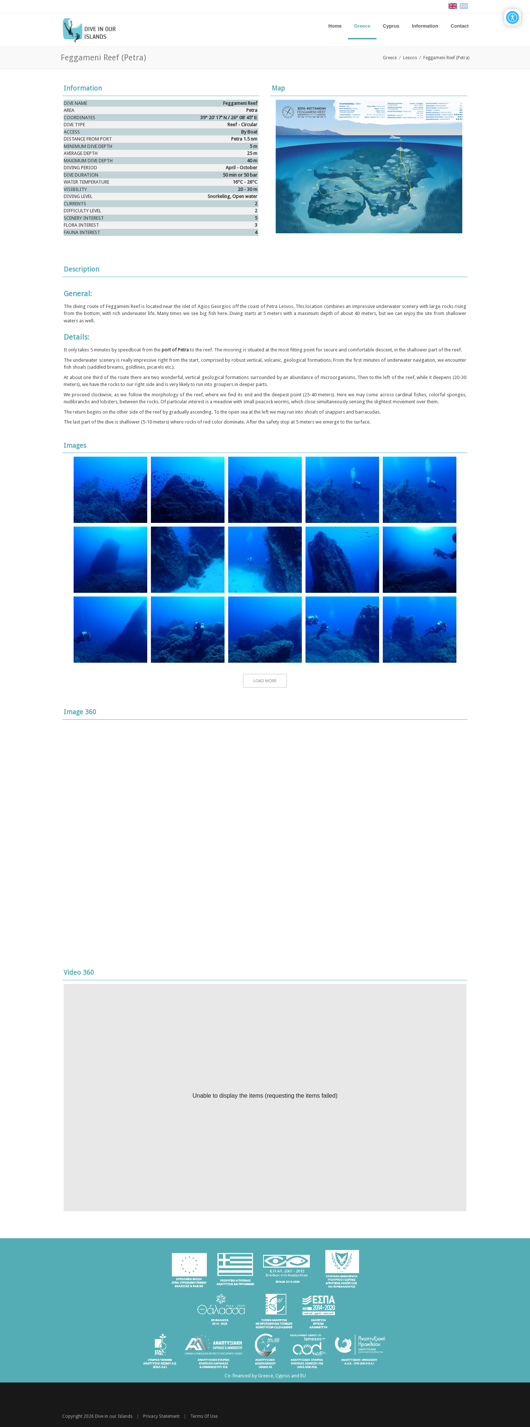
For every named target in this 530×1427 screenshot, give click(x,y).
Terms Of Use (204, 1416)
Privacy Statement (161, 1416)
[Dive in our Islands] (92, 29)
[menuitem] (362, 26)
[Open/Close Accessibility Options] (512, 17)
